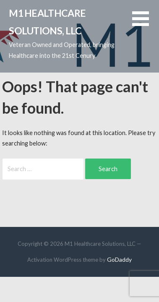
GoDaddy (119, 259)
